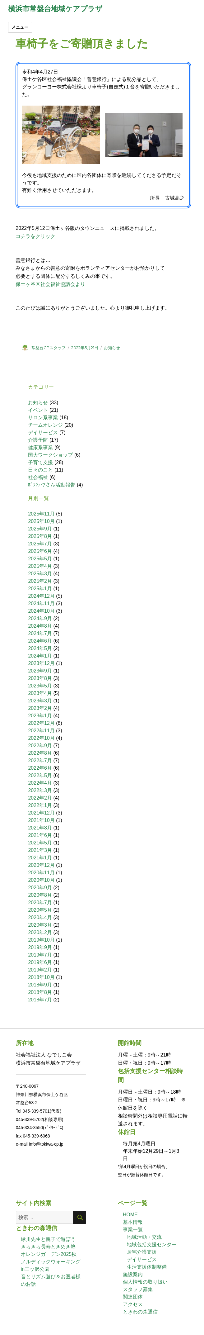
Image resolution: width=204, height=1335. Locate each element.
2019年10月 (41, 940)
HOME (130, 1214)
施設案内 (133, 1274)
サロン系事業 (43, 417)
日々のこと (40, 470)
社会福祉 (38, 477)
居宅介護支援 (142, 1252)
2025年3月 (40, 573)
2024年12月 (41, 596)
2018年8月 (40, 992)
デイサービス (43, 432)
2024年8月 (40, 626)
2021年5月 (40, 842)
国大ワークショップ (50, 455)
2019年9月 (40, 947)
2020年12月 (41, 865)
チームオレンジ (45, 425)
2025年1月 (40, 588)
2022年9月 (40, 745)
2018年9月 (40, 984)
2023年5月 (40, 685)
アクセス (133, 1304)
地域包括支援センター (152, 1244)
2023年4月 (40, 693)
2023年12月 (41, 663)
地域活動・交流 (144, 1237)
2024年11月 (41, 603)
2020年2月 (40, 932)
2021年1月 (40, 857)
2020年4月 (40, 917)
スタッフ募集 (138, 1289)
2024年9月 (40, 618)
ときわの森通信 (140, 1311)
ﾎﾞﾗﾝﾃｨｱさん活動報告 (51, 484)
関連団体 (133, 1296)
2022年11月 (41, 730)
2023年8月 (40, 678)
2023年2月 (40, 708)
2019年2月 (40, 969)
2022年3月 (40, 790)
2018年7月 (40, 999)
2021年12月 (41, 812)
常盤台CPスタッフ (48, 347)
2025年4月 (40, 566)
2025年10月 (41, 521)
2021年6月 (40, 835)
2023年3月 (40, 700)
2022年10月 (41, 738)
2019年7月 (40, 954)
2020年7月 (40, 902)
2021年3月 (40, 850)
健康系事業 (40, 447)
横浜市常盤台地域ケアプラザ (55, 8)
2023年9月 (40, 670)
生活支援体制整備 (147, 1267)
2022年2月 (40, 798)
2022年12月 (41, 723)
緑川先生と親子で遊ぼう (48, 1239)
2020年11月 (41, 872)
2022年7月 (40, 760)
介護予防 (38, 440)
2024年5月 (40, 648)
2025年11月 (41, 513)
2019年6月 (40, 962)
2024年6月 (40, 641)
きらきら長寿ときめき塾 (48, 1246)
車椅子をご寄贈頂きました (82, 44)
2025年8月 (40, 536)
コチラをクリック (35, 236)
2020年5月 (40, 910)
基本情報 (133, 1222)
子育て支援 (40, 462)
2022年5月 (40, 775)
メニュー (20, 27)
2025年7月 (40, 543)
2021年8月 (40, 827)
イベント (38, 410)
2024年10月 (41, 611)
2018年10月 (41, 977)
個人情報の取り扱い (145, 1282)
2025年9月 (40, 528)
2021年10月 (41, 820)
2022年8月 (40, 753)
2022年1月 (40, 805)
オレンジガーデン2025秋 (49, 1254)
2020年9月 (40, 887)
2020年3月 (40, 925)
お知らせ (112, 347)
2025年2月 (40, 581)
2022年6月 (40, 768)
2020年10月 (41, 880)
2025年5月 (40, 558)
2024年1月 (40, 655)
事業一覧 (133, 1229)
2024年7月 (40, 633)
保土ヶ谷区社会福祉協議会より (50, 284)
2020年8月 (40, 895)
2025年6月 (40, 551)
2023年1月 (40, 715)
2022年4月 (40, 783)
